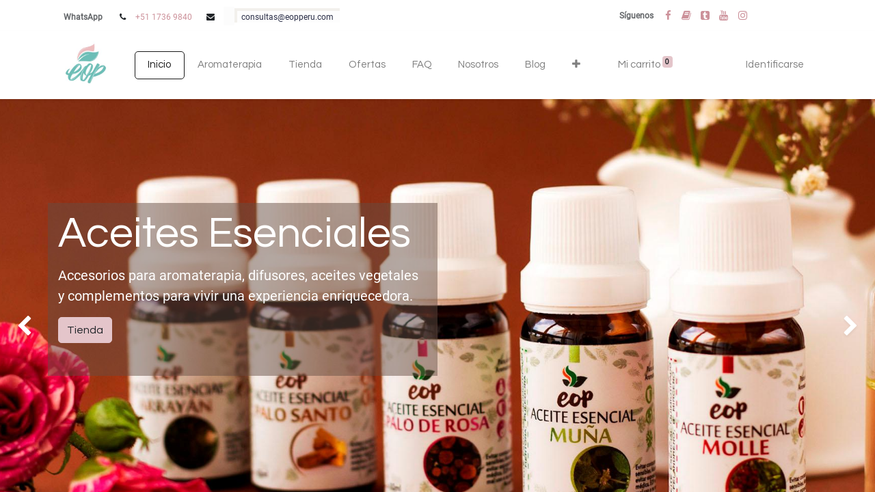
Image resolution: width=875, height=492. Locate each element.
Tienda (85, 330)
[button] (575, 65)
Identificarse (775, 64)
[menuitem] (160, 65)
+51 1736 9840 (163, 17)
